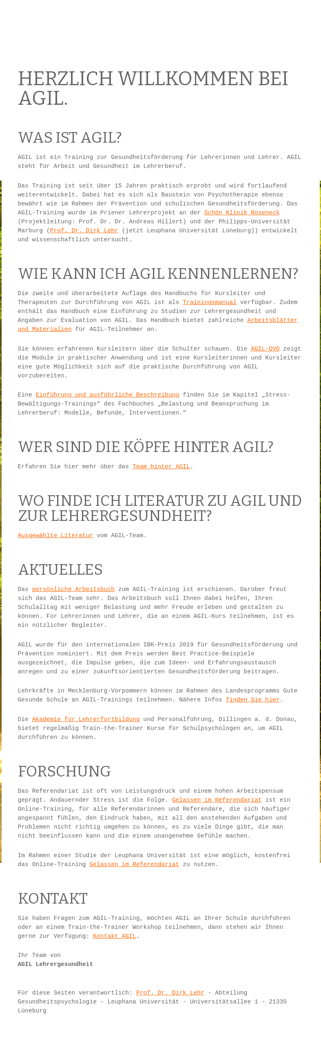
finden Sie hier (253, 700)
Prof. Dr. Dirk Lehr (84, 230)
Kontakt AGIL (114, 936)
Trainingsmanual (210, 302)
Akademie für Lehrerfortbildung (86, 719)
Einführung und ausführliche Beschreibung (107, 395)
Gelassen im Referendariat (217, 800)
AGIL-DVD (265, 349)
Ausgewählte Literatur (55, 535)
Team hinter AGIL (161, 466)
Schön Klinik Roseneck (242, 212)
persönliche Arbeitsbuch (73, 589)
